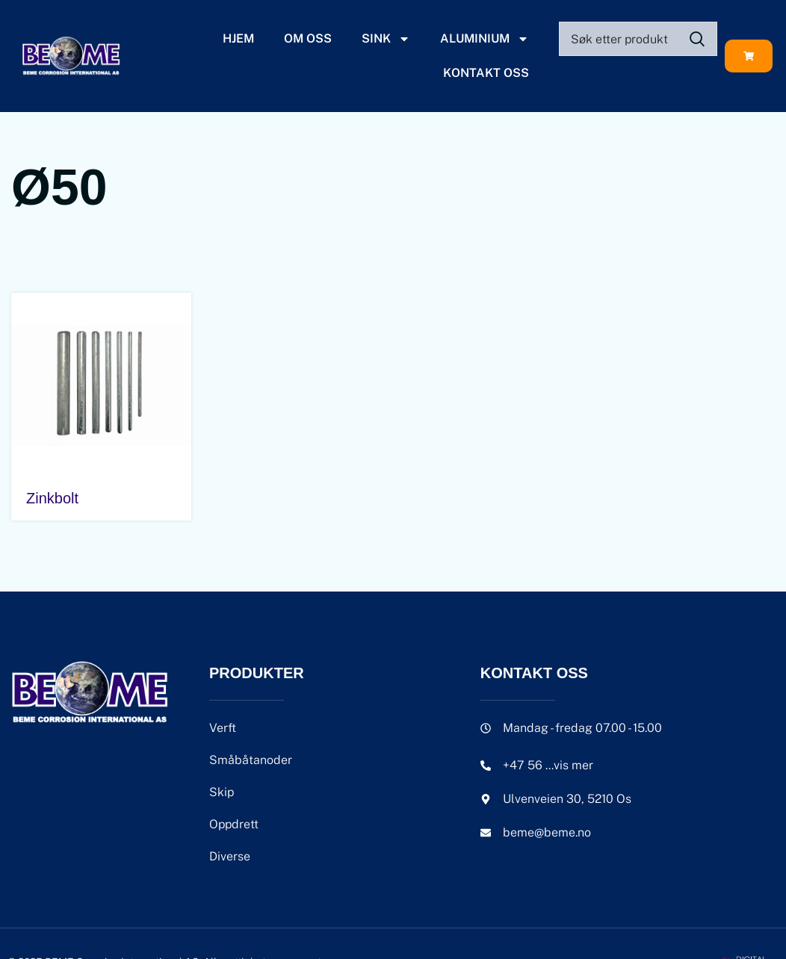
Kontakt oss (486, 73)
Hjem (238, 38)
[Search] (638, 39)
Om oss (308, 38)
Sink (386, 38)
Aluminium (484, 38)
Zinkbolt (52, 498)
